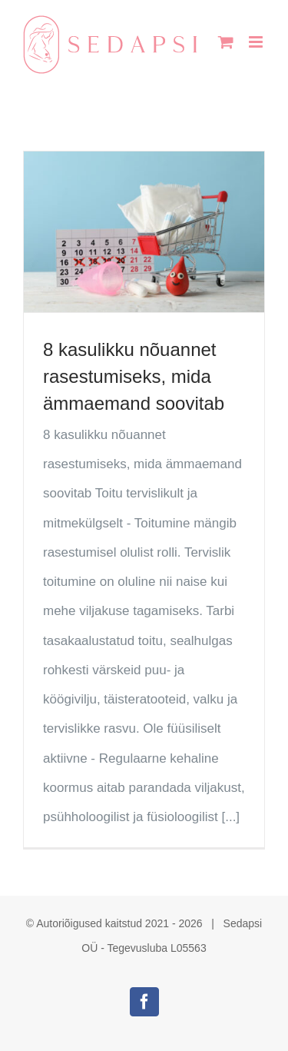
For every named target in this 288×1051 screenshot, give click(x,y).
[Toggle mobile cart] (225, 42)
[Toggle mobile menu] (257, 42)
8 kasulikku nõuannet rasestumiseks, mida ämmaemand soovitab (133, 376)
